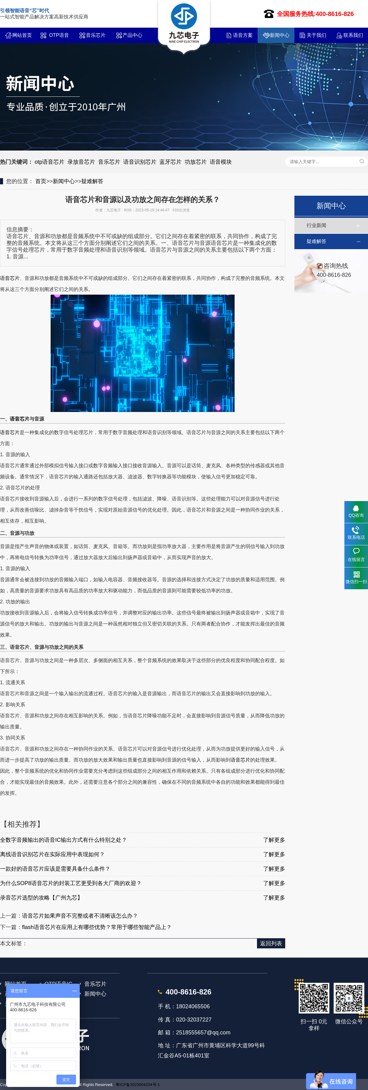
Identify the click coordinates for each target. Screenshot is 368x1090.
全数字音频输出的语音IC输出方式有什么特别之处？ (63, 840)
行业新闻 (316, 225)
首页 (40, 181)
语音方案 (243, 35)
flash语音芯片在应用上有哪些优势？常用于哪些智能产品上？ (97, 927)
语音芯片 (10, 278)
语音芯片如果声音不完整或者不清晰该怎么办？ (80, 916)
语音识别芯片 (139, 162)
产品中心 (132, 35)
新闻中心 (279, 35)
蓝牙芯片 (170, 162)
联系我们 (353, 35)
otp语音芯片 (49, 162)
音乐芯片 (95, 35)
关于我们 (316, 35)
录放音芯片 (81, 162)
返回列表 (271, 943)
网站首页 (22, 35)
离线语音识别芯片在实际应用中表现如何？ (52, 854)
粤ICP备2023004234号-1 (138, 1084)
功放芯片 (196, 162)
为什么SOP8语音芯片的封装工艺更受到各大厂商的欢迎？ (71, 883)
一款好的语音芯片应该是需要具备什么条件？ (55, 869)
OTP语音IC (59, 38)
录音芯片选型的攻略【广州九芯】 (41, 898)
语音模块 (221, 162)
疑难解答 (92, 181)
